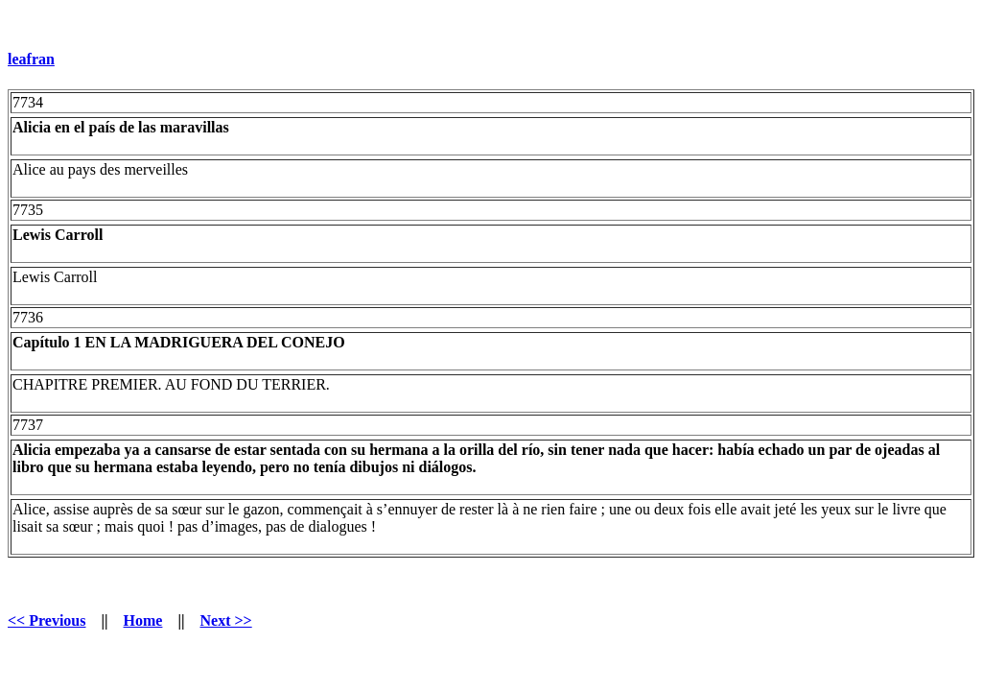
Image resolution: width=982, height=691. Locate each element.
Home (143, 620)
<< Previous (47, 620)
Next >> (225, 620)
